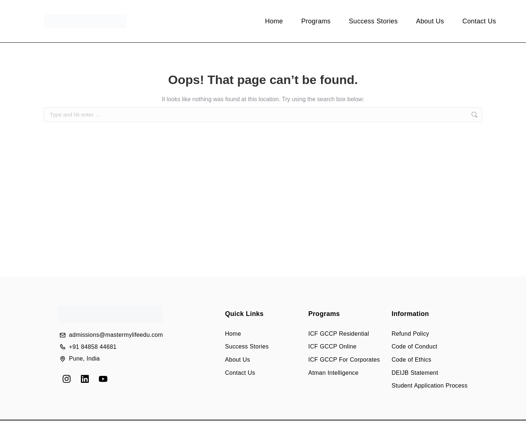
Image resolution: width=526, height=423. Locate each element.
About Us (430, 21)
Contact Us (479, 21)
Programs (316, 21)
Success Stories (373, 21)
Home (274, 21)
